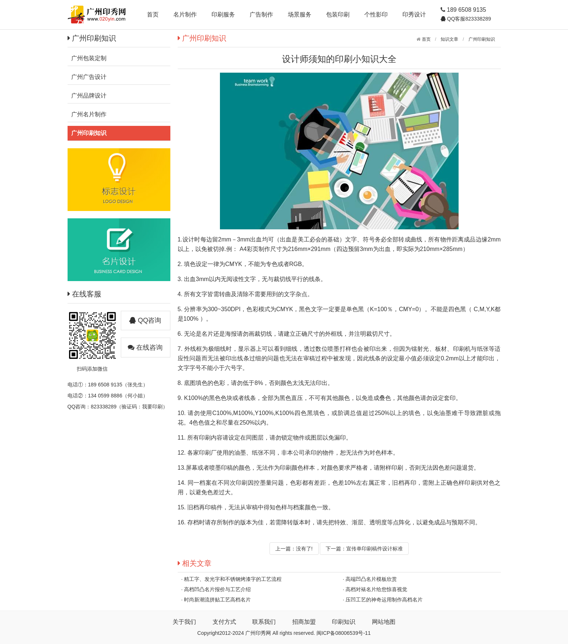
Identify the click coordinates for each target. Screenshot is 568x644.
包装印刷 (338, 14)
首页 (153, 14)
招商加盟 (304, 622)
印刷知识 (343, 622)
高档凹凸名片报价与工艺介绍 (217, 589)
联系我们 (264, 622)
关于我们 (184, 622)
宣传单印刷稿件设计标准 (374, 549)
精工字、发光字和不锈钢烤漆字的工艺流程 (233, 579)
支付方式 (224, 622)
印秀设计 (414, 14)
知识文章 (449, 39)
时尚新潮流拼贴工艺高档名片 (217, 600)
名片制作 (185, 14)
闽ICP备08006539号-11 (343, 633)
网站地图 (383, 622)
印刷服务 (223, 14)
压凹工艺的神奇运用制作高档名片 (384, 600)
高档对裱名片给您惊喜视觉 (376, 589)
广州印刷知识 (481, 39)
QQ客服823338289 (468, 19)
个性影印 (376, 14)
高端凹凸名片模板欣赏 (371, 579)
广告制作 (261, 14)
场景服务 (299, 14)
